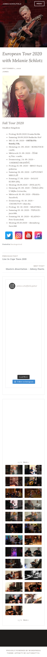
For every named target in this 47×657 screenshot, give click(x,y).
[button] (26, 462)
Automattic (33, 653)
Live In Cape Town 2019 (23, 257)
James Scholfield (12, 4)
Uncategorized (16, 244)
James (5, 72)
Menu (39, 4)
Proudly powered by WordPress (23, 650)
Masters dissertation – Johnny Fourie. (23, 267)
